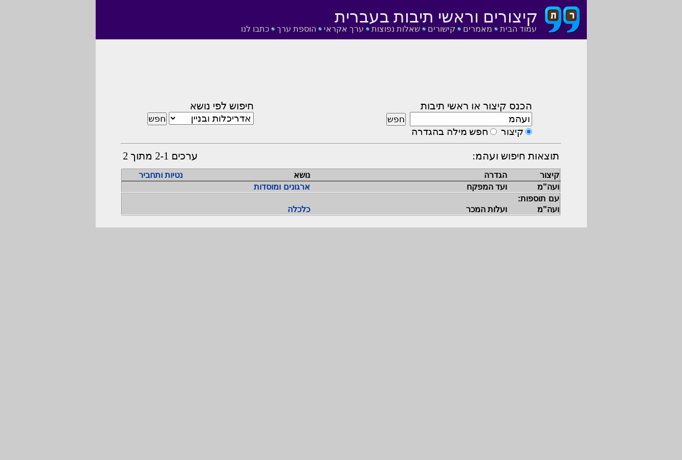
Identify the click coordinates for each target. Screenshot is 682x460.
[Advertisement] (341, 73)
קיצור (512, 131)
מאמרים (477, 29)
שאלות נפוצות (395, 29)
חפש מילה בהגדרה (449, 131)
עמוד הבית (518, 29)
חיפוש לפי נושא (222, 105)
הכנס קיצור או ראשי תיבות (476, 105)
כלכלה (299, 209)
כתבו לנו (255, 29)
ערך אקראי (344, 29)
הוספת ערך (296, 29)
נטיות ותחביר (161, 175)
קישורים (441, 29)
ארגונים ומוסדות (282, 186)
